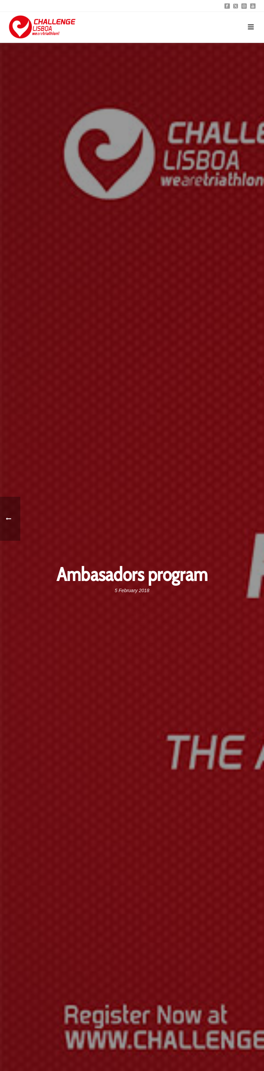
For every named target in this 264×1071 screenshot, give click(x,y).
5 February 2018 (132, 590)
